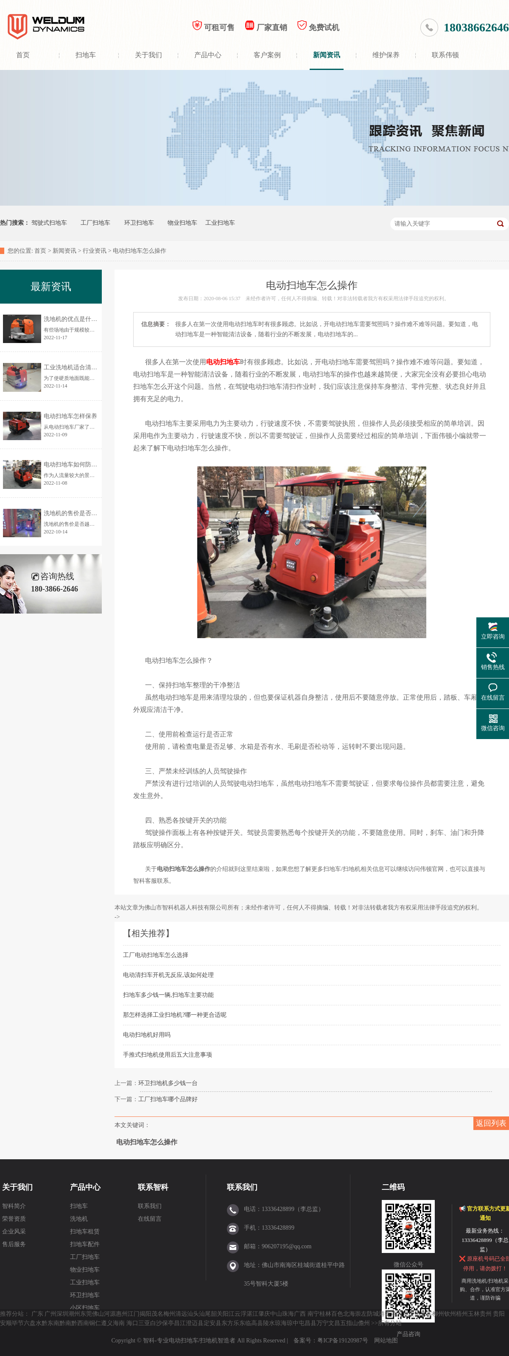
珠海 (288, 1314)
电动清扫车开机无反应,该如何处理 (168, 975)
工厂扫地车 (95, 223)
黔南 (65, 1323)
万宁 (322, 1323)
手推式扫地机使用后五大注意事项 (167, 1055)
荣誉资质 (14, 1219)
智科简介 (14, 1206)
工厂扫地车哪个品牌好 (168, 1099)
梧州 (462, 1314)
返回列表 (491, 1123)
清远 (181, 1314)
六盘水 (33, 1323)
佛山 (98, 1314)
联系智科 (153, 1187)
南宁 (313, 1314)
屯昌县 (307, 1323)
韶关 (217, 1314)
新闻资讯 (326, 55)
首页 (23, 55)
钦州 (450, 1314)
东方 (227, 1323)
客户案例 (267, 55)
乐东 (239, 1323)
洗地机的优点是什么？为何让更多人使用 (97, 319)
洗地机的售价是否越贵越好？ (82, 513)
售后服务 (14, 1244)
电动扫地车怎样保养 (70, 416)
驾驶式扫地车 (49, 223)
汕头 (193, 1314)
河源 (110, 1314)
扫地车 (86, 55)
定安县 (212, 1323)
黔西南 (80, 1323)
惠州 (122, 1314)
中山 (276, 1314)
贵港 (391, 1314)
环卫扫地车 (139, 223)
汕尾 (205, 1314)
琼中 (293, 1323)
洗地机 (79, 1219)
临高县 (254, 1323)
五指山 (349, 1323)
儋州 (364, 1323)
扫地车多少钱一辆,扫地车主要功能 (168, 995)
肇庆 (264, 1314)
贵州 (486, 1314)
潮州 (74, 1314)
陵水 (269, 1323)
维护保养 (386, 55)
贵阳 (499, 1314)
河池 (402, 1314)
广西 (300, 1314)
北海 (349, 1314)
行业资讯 (94, 251)
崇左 (361, 1314)
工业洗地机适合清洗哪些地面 (82, 367)
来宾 (426, 1314)
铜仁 (95, 1323)
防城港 (376, 1314)
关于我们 (148, 55)
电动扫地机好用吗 (147, 1035)
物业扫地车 (182, 223)
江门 (134, 1314)
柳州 (438, 1314)
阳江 (229, 1314)
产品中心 (207, 55)
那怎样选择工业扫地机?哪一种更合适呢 (175, 1015)
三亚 (144, 1323)
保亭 (168, 1323)
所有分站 (390, 1323)
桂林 (325, 1314)
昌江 (180, 1323)
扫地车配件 (85, 1244)
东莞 (86, 1314)
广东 (37, 1314)
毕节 (18, 1323)
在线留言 (150, 1219)
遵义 (107, 1323)
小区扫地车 (85, 1308)
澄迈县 (195, 1323)
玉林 (474, 1314)
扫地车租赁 (85, 1231)
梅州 (169, 1314)
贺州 (414, 1314)
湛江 (252, 1314)
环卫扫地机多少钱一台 (168, 1083)
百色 (337, 1314)
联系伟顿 (445, 55)
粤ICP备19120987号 (343, 1340)
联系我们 (150, 1206)
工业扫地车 (220, 223)
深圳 (62, 1314)
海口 (132, 1323)
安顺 (6, 1323)
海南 (119, 1323)
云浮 (240, 1314)
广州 (50, 1314)
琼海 (281, 1323)
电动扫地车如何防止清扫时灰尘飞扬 (91, 464)
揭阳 (145, 1314)
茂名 (157, 1314)
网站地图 (386, 1340)
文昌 (334, 1323)
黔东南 (50, 1323)
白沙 (156, 1323)
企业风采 (14, 1231)
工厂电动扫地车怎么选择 (155, 955)
